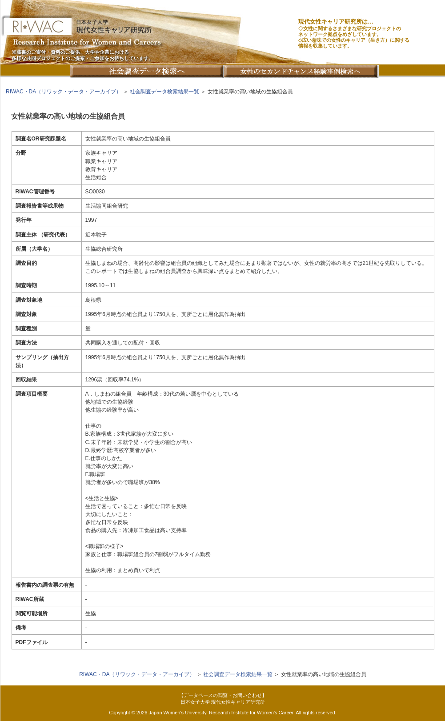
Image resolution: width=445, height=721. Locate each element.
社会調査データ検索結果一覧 (164, 91)
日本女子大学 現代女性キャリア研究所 (222, 702)
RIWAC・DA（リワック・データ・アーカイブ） (63, 91)
